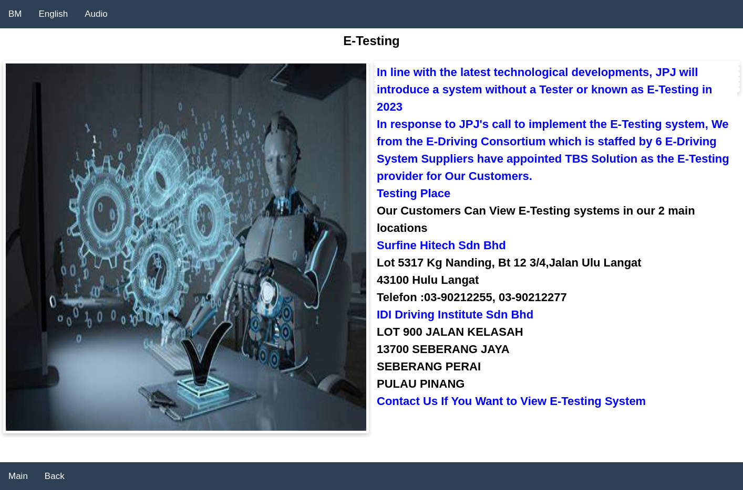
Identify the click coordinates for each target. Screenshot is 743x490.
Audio (96, 14)
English (53, 14)
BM (15, 14)
